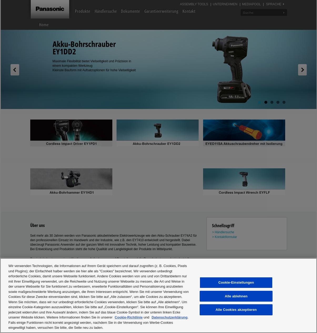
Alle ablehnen (236, 296)
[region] (158, 295)
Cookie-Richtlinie (129, 317)
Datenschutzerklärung (170, 317)
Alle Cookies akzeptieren (236, 310)
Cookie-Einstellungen (236, 282)
